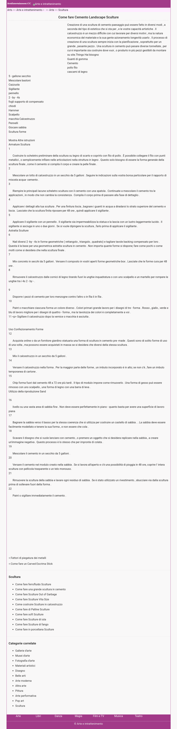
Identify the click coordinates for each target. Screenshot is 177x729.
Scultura (63, 10)
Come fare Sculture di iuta (31, 619)
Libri (38, 716)
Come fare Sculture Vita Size (32, 599)
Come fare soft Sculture (29, 614)
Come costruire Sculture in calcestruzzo (39, 604)
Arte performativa (25, 695)
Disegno (20, 670)
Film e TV (98, 716)
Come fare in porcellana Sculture (35, 629)
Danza (58, 716)
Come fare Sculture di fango (32, 624)
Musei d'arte (22, 655)
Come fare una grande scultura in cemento (41, 589)
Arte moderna (23, 680)
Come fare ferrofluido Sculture (33, 584)
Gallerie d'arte (23, 650)
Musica (118, 716)
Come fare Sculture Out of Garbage (36, 594)
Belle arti (20, 675)
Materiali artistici (25, 665)
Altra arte (20, 685)
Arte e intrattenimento (48, 4)
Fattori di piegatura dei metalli (29, 558)
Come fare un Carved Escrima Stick (32, 563)
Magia (78, 716)
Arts (9, 10)
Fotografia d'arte (25, 660)
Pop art (19, 700)
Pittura (19, 690)
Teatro (139, 716)
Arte (51, 10)
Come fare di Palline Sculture (32, 609)
